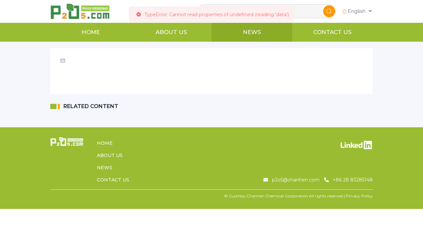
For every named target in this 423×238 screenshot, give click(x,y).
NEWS (252, 32)
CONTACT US (332, 32)
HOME (91, 32)
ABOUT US (171, 32)
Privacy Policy (359, 195)
